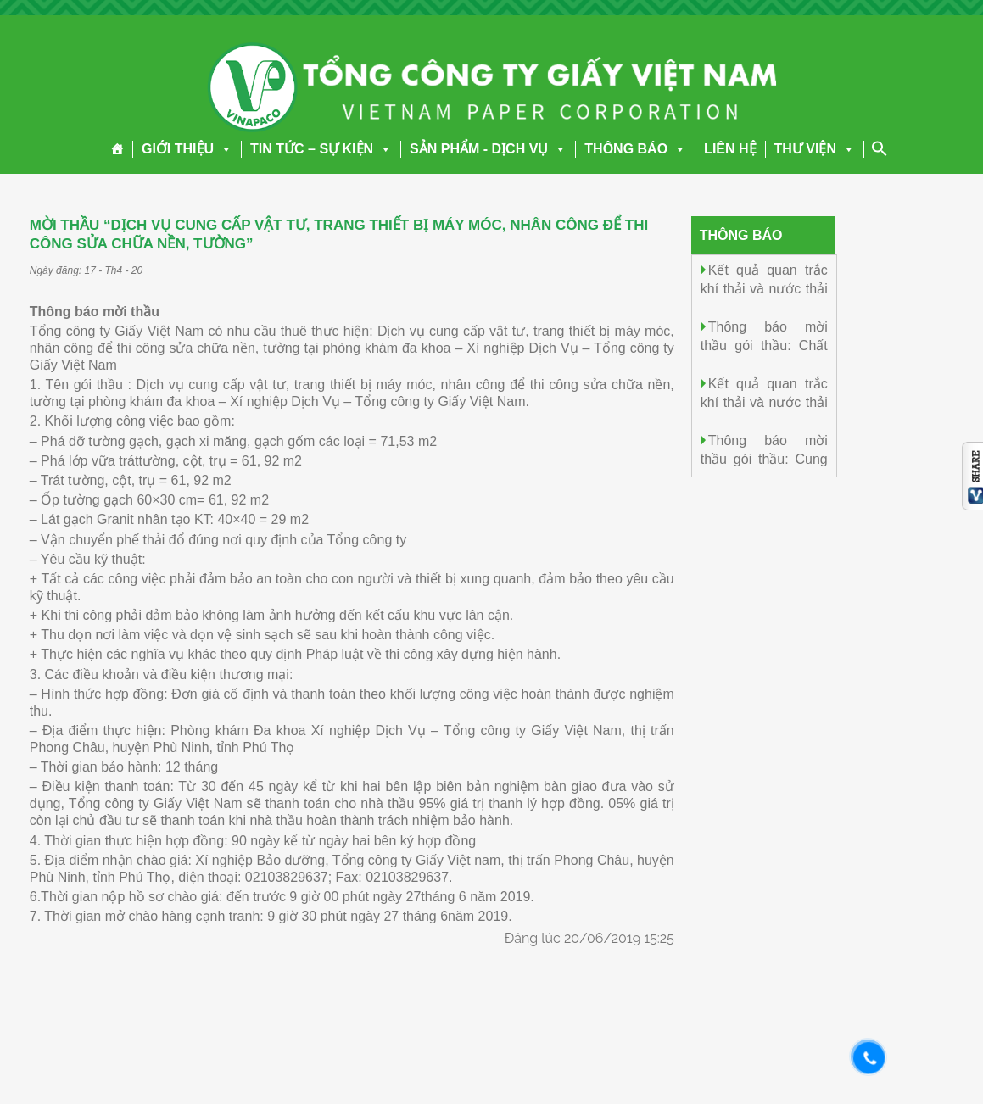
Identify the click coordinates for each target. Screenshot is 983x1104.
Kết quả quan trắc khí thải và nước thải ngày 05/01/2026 (764, 401)
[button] (223, 149)
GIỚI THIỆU (187, 149)
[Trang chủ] (117, 149)
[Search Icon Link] (879, 148)
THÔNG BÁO (635, 149)
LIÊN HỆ (730, 149)
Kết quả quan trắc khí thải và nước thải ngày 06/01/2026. (764, 288)
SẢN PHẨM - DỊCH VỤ (488, 149)
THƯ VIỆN (814, 149)
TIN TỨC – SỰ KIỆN (321, 149)
